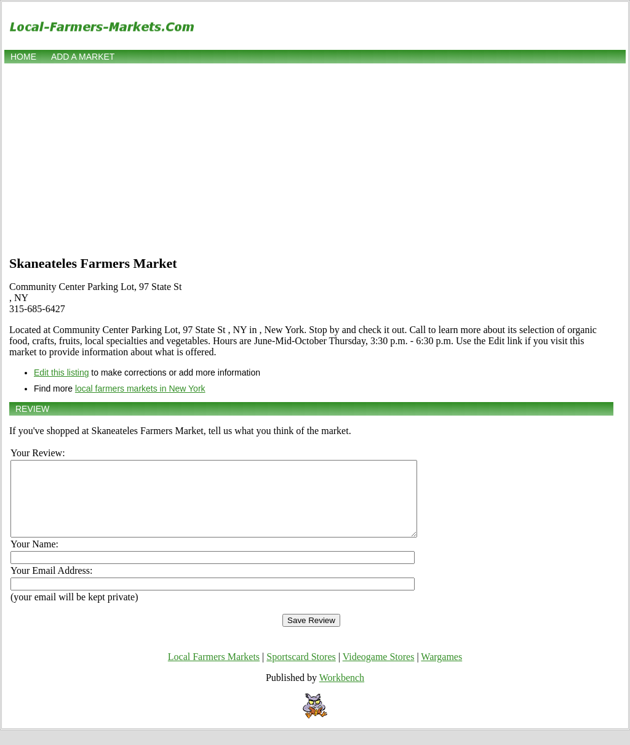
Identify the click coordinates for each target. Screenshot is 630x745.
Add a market (82, 57)
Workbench (341, 692)
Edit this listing (61, 372)
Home (23, 57)
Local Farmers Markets (214, 671)
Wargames (441, 671)
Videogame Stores (379, 671)
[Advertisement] (315, 158)
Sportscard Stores (300, 671)
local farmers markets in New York (140, 388)
